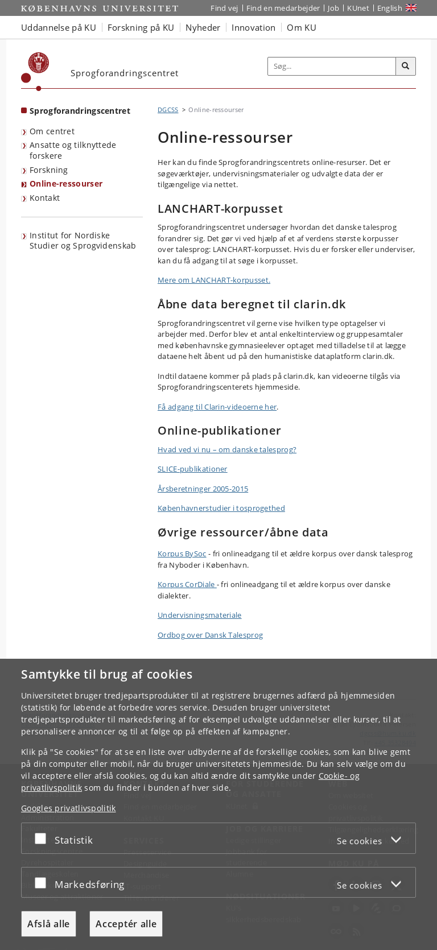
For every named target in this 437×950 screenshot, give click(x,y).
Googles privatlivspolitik (68, 808)
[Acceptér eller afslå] (43, 838)
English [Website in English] (389, 8)
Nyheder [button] (202, 27)
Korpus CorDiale (187, 584)
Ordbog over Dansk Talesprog (210, 635)
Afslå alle (48, 924)
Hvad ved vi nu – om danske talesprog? (227, 449)
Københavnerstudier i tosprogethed (221, 508)
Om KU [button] (301, 27)
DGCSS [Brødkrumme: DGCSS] (168, 109)
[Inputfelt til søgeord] (332, 66)
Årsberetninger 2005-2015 (203, 489)
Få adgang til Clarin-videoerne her (217, 407)
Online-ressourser (66, 183)
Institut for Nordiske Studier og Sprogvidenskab (83, 240)
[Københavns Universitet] (35, 71)
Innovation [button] (253, 27)
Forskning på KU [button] (141, 27)
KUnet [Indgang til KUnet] (358, 8)
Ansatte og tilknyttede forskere (73, 150)
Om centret (52, 131)
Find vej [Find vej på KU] (224, 8)
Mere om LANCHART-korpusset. (214, 280)
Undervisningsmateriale (200, 615)
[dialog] (218, 804)
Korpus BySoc (182, 553)
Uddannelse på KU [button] (58, 27)
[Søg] (405, 66)
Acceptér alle (126, 924)
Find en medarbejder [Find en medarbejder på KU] (283, 8)
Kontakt (45, 197)
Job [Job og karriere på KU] (333, 8)
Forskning (49, 169)
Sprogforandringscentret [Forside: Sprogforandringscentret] (80, 110)
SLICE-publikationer (193, 469)
